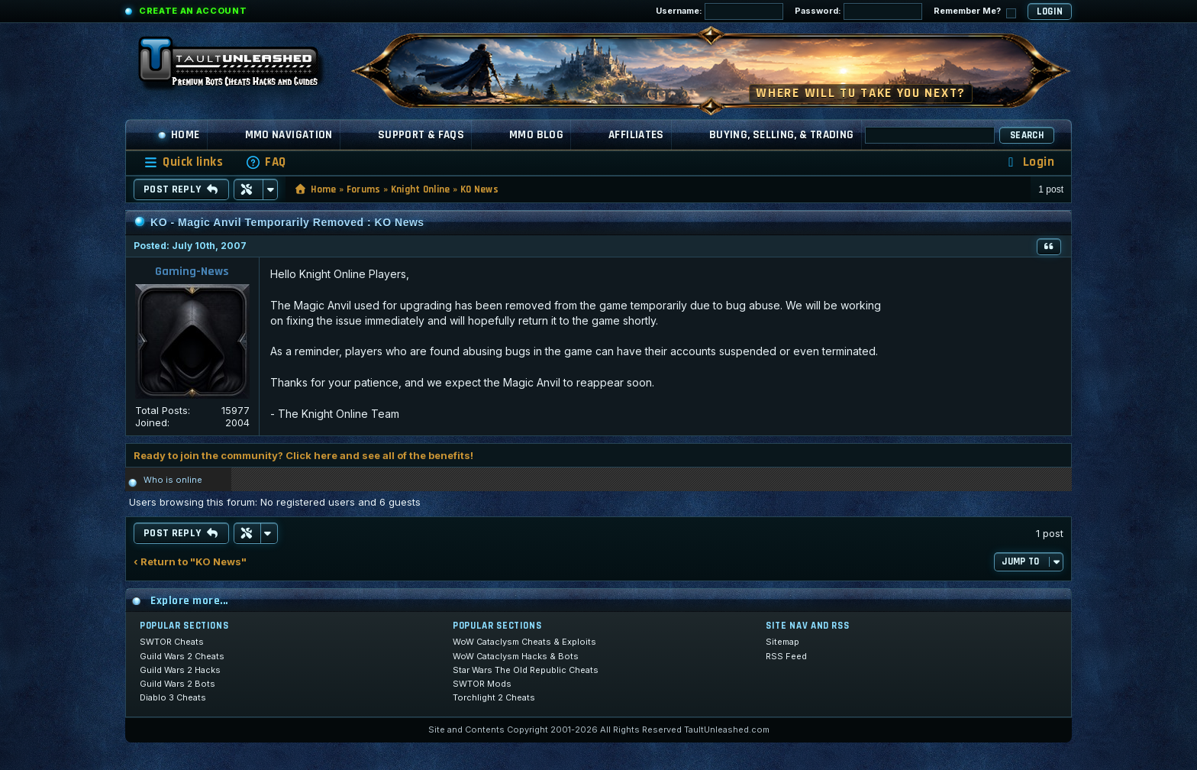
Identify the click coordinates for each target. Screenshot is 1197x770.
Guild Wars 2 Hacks (180, 670)
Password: (858, 11)
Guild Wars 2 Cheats (182, 656)
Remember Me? (975, 11)
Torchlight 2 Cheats (494, 697)
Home (178, 135)
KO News (479, 189)
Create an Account (193, 10)
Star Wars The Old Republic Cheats (525, 670)
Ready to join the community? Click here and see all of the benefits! (303, 455)
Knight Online (420, 189)
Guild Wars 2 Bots (177, 683)
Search (1027, 135)
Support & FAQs (421, 135)
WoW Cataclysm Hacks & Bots (516, 656)
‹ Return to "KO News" (190, 562)
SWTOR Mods (482, 683)
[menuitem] (265, 162)
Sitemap (782, 641)
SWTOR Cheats (172, 641)
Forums (364, 189)
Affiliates (636, 135)
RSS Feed (786, 656)
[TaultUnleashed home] (239, 66)
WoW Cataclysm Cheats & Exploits (524, 641)
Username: (719, 11)
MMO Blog (536, 135)
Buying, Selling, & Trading (781, 135)
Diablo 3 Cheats (173, 697)
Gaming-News (192, 272)
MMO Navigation (289, 135)
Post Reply (181, 189)
